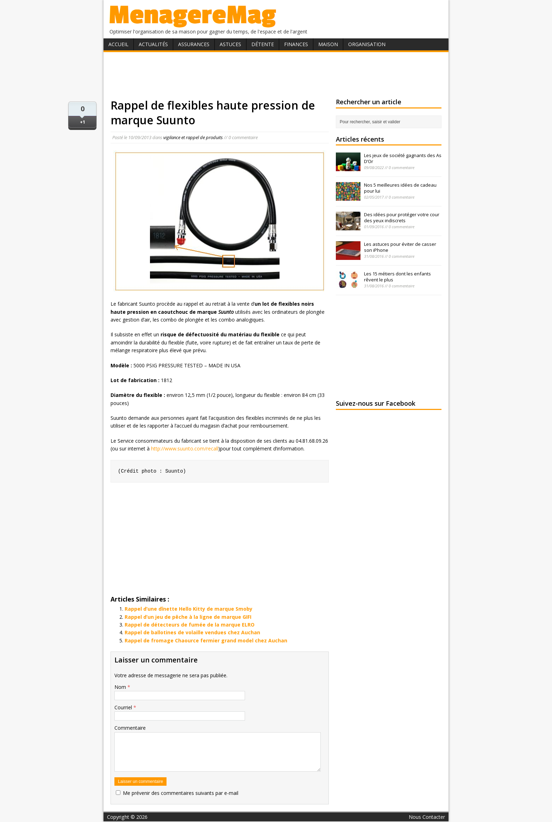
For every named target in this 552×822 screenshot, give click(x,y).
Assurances (193, 44)
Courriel (123, 707)
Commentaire (130, 727)
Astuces (230, 44)
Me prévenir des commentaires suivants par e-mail (180, 793)
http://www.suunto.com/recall (184, 448)
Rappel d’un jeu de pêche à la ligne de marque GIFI (188, 617)
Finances (296, 44)
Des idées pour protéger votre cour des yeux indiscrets (401, 217)
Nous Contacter (427, 817)
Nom (120, 687)
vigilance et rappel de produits (193, 137)
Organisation (366, 44)
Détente (262, 44)
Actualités (153, 44)
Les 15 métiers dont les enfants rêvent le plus (397, 276)
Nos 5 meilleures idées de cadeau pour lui (400, 188)
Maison (328, 44)
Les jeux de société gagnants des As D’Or (402, 158)
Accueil (118, 44)
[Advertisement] (276, 75)
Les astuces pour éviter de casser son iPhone (400, 247)
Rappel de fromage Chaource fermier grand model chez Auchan (206, 640)
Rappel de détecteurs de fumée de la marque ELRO (190, 624)
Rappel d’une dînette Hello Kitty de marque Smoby (188, 608)
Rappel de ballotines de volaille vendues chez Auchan (192, 632)
